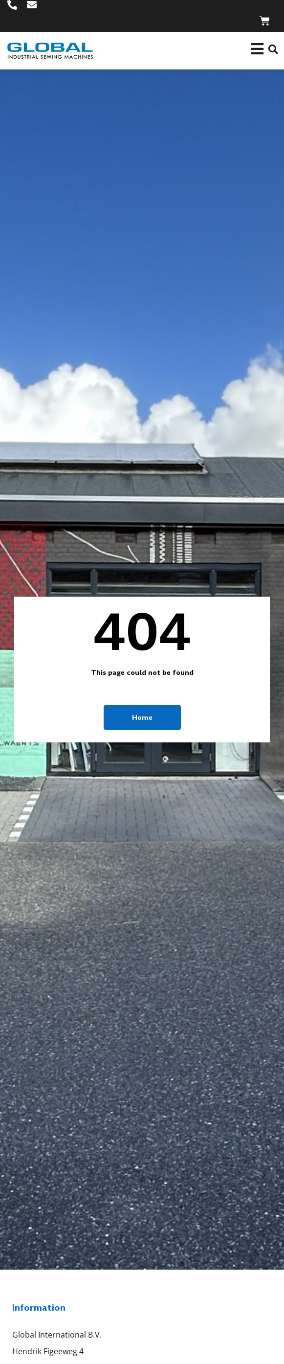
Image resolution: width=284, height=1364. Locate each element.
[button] (273, 49)
